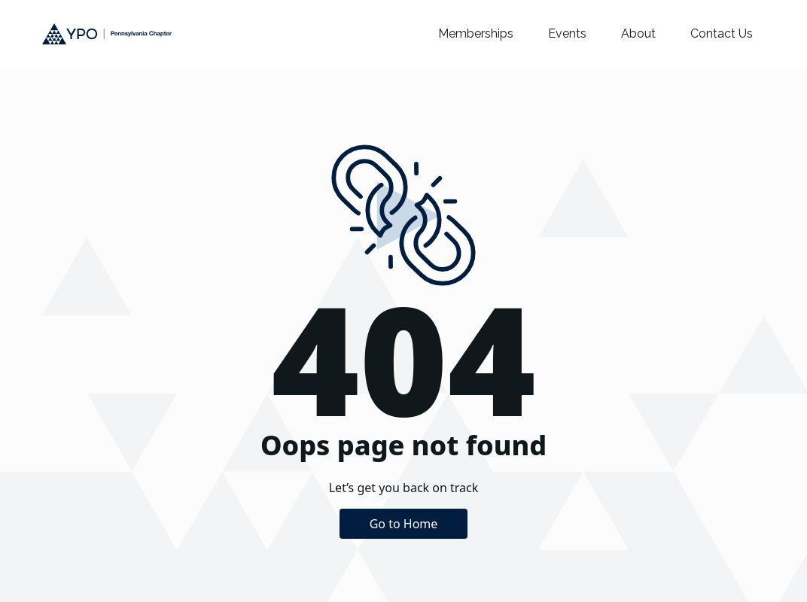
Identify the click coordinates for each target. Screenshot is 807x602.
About (638, 33)
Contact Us (721, 33)
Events (567, 33)
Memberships (475, 33)
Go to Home (404, 523)
